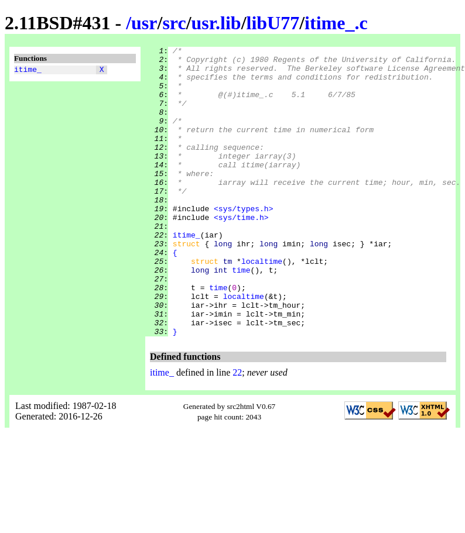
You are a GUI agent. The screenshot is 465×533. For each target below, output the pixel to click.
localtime (261, 305)
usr (144, 22)
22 (237, 430)
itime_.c (336, 22)
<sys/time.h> (241, 252)
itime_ (28, 71)
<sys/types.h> (243, 241)
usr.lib (216, 22)
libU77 (273, 22)
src (174, 22)
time (241, 315)
